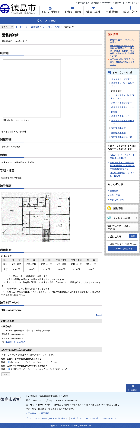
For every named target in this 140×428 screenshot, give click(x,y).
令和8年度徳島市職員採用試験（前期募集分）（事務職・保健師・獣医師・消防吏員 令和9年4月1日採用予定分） (122, 50)
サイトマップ (133, 3)
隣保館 (114, 111)
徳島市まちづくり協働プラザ (122, 84)
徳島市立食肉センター (121, 116)
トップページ (21, 27)
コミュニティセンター (121, 79)
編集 (133, 236)
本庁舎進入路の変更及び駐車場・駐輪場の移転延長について (122, 62)
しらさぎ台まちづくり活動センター (122, 97)
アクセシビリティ (109, 418)
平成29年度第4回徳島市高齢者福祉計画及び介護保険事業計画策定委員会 (122, 165)
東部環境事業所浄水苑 (121, 137)
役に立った (15, 362)
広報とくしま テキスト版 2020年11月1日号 (123, 156)
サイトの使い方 (92, 418)
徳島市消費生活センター (122, 107)
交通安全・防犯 (117, 200)
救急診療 (114, 191)
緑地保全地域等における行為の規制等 (122, 174)
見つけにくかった (60, 369)
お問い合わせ (76, 418)
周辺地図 (45, 413)
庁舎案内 (32, 413)
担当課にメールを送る (15, 342)
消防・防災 (115, 195)
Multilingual (107, 3)
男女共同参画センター (121, 103)
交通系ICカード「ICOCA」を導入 (122, 41)
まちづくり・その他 (51, 27)
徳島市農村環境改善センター (122, 122)
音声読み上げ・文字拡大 (88, 3)
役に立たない (52, 362)
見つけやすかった (18, 369)
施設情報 (35, 27)
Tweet (99, 315)
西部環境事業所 (118, 132)
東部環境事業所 (118, 128)
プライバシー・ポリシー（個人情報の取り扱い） (47, 418)
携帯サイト (120, 3)
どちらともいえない (33, 362)
